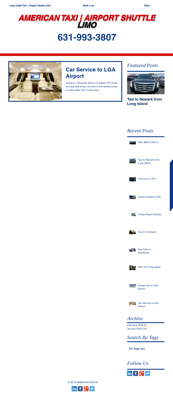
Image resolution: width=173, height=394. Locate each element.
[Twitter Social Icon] (147, 373)
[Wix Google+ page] (141, 373)
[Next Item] (159, 83)
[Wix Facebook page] (135, 373)
